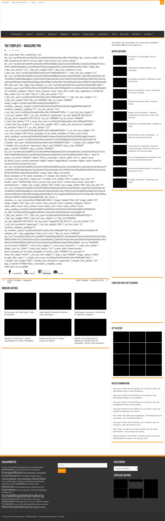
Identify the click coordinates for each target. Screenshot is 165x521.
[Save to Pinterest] (44, 272)
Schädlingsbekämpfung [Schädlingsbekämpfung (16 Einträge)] (23, 495)
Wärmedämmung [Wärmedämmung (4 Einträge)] (36, 507)
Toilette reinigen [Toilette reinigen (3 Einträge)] (42, 501)
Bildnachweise (31, 516)
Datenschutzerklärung (47, 516)
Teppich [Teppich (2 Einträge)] (32, 501)
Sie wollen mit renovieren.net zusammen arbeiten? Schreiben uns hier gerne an (135, 43)
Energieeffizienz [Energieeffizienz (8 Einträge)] (13, 472)
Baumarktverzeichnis (19, 2)
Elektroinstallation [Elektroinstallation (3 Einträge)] (32, 470)
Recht (114, 34)
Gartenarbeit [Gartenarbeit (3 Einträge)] (36, 476)
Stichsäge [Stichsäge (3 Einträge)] (19, 501)
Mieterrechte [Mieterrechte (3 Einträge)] (33, 484)
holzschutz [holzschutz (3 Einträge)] (29, 481)
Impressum (19, 516)
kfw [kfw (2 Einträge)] (27, 484)
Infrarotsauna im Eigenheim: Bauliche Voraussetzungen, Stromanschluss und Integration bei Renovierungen (143, 148)
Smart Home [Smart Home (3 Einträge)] (26, 499)
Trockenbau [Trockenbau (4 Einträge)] (7, 504)
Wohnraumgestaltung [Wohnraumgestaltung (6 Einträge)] (15, 506)
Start (5, 34)
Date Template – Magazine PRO (89, 279)
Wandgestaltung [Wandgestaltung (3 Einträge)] (30, 504)
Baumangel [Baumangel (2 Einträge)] (30, 467)
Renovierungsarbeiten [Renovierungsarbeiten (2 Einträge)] (23, 490)
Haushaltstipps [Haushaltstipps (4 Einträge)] (24, 479)
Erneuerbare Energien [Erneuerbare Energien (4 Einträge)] (35, 473)
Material (75, 34)
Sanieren (40, 34)
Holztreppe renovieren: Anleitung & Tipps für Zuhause (89, 313)
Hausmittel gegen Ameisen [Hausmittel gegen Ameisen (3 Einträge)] (13, 481)
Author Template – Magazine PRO (21, 281)
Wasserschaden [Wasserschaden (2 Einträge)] (43, 504)
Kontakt (61, 516)
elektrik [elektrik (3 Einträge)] (22, 470)
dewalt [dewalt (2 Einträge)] (16, 470)
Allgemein (52, 34)
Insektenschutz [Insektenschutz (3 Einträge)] (8, 484)
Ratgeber (64, 34)
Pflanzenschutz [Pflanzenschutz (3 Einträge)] (38, 487)
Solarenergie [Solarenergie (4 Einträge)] (8, 501)
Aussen (29, 34)
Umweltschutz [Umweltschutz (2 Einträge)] (18, 504)
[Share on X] (29, 273)
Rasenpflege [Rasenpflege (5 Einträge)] (9, 489)
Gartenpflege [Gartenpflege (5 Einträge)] (9, 478)
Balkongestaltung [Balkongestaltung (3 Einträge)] (19, 467)
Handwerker (103, 34)
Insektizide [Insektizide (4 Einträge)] (20, 483)
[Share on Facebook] (14, 273)
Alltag (33, 2)
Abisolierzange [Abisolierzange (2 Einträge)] (6, 467)
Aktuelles (5, 2)
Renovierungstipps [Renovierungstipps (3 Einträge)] (39, 490)
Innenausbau (16, 34)
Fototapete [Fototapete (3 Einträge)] (25, 476)
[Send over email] (58, 273)
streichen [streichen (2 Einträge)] (27, 501)
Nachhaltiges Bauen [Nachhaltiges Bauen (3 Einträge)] (22, 487)
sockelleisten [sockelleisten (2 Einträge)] (36, 499)
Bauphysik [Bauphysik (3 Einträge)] (39, 467)
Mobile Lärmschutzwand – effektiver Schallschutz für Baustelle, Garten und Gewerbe (89, 340)
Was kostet (124, 34)
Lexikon (41, 2)
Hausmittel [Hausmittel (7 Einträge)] (39, 478)
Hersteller (135, 34)
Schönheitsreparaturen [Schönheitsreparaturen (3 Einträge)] (11, 499)
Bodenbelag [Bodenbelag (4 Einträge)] (8, 469)
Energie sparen (89, 34)
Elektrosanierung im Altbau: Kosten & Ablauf (52, 339)
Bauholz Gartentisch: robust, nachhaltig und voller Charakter (18, 339)
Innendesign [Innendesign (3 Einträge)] (39, 481)
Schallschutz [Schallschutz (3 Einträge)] (7, 492)
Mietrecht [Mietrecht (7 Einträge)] (8, 486)
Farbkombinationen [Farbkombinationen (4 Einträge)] (11, 475)
